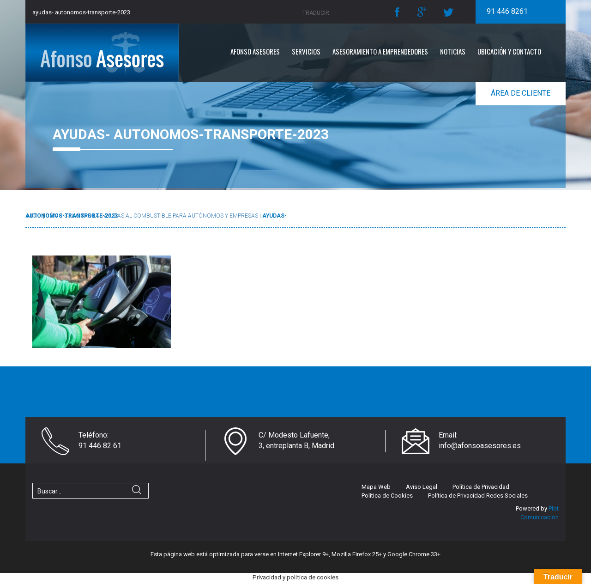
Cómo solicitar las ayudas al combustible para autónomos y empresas (152, 216)
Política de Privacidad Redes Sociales (478, 495)
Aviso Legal (421, 486)
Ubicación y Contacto (509, 51)
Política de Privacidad (480, 486)
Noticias (452, 51)
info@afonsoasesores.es (480, 445)
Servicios (306, 51)
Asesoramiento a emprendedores (380, 51)
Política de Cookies (387, 495)
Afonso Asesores (255, 51)
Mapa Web (376, 486)
